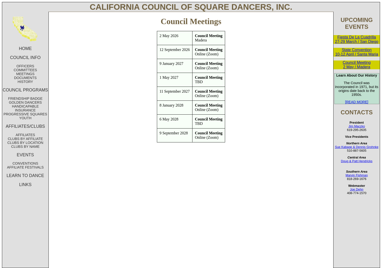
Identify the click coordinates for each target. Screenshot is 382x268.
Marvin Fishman (356, 175)
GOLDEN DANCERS (25, 102)
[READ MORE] (356, 102)
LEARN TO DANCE (25, 175)
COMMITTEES (25, 70)
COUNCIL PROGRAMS (25, 90)
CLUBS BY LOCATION (25, 143)
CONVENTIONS (25, 163)
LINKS (25, 184)
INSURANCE (25, 110)
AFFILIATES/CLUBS (25, 126)
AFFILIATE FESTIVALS (25, 167)
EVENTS (25, 154)
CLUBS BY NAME (25, 147)
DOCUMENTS (25, 78)
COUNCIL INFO (25, 57)
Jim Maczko (356, 126)
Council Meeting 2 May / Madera (357, 64)
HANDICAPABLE (25, 106)
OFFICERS (25, 66)
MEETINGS (25, 74)
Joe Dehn (356, 189)
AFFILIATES (25, 135)
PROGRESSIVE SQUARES (25, 114)
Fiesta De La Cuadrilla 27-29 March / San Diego (356, 39)
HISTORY (25, 82)
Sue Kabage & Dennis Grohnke (357, 147)
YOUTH (25, 118)
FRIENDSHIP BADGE (25, 98)
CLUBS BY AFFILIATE (25, 139)
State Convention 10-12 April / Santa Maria (356, 52)
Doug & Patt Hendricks (356, 161)
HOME (25, 48)
